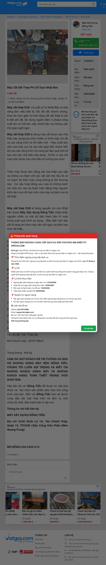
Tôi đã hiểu (88, 328)
